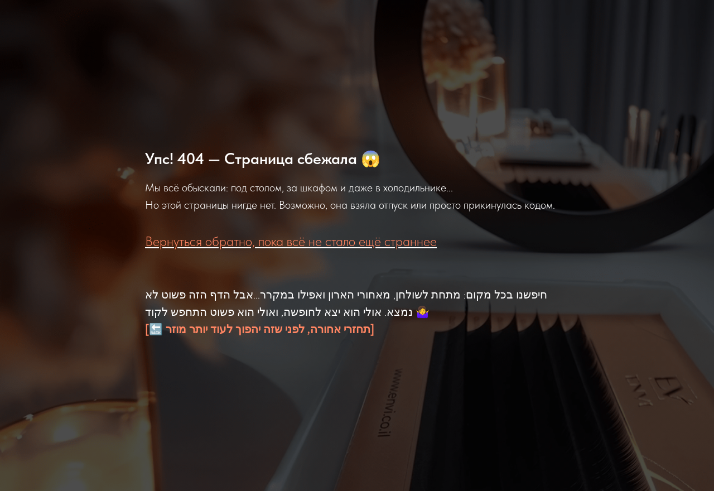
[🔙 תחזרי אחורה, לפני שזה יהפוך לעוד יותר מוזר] (259, 329)
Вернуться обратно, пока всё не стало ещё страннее (291, 241)
